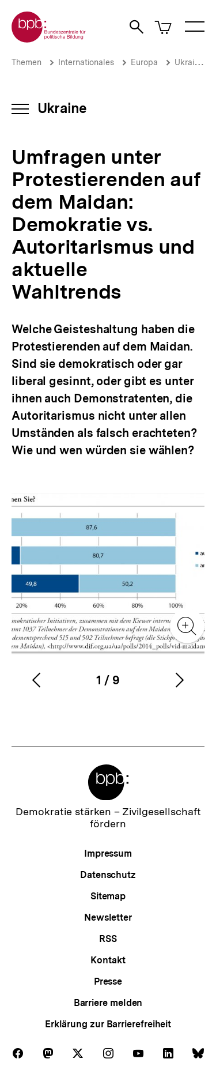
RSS (108, 938)
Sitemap (108, 896)
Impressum (108, 853)
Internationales (86, 62)
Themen (26, 62)
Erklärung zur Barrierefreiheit (108, 1024)
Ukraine (189, 62)
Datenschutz (108, 874)
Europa (144, 62)
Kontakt (107, 960)
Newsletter (108, 917)
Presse (108, 981)
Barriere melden (108, 1002)
